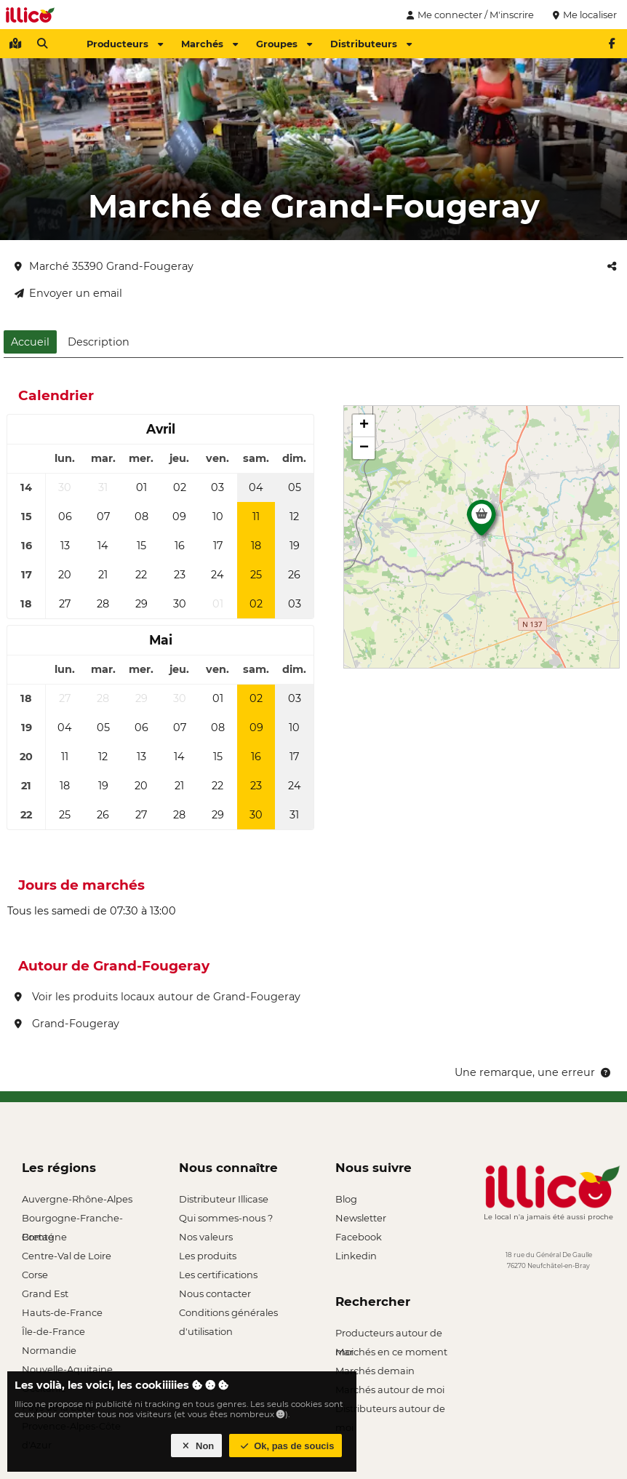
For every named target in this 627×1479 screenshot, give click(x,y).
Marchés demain (375, 1370)
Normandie (49, 1350)
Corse (35, 1274)
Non (197, 1445)
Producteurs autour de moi (388, 1334)
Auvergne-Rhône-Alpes (77, 1199)
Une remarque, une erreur (533, 1072)
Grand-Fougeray (67, 1023)
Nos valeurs (206, 1237)
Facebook (358, 1237)
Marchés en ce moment (391, 1352)
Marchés (209, 43)
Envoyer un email (68, 293)
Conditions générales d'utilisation (228, 1314)
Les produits (207, 1255)
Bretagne (44, 1237)
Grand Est (45, 1293)
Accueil (30, 341)
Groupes (284, 43)
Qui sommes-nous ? (226, 1218)
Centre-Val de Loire (66, 1255)
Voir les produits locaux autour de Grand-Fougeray (157, 996)
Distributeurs (371, 43)
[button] (481, 521)
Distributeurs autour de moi (390, 1410)
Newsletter (360, 1218)
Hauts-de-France (62, 1312)
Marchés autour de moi (389, 1389)
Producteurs (125, 43)
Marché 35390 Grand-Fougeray (104, 266)
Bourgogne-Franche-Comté (72, 1219)
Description (98, 341)
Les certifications (218, 1274)
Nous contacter (215, 1293)
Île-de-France (53, 1331)
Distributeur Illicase (223, 1199)
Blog (346, 1199)
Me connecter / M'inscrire (468, 14)
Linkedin (356, 1255)
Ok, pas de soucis (286, 1445)
